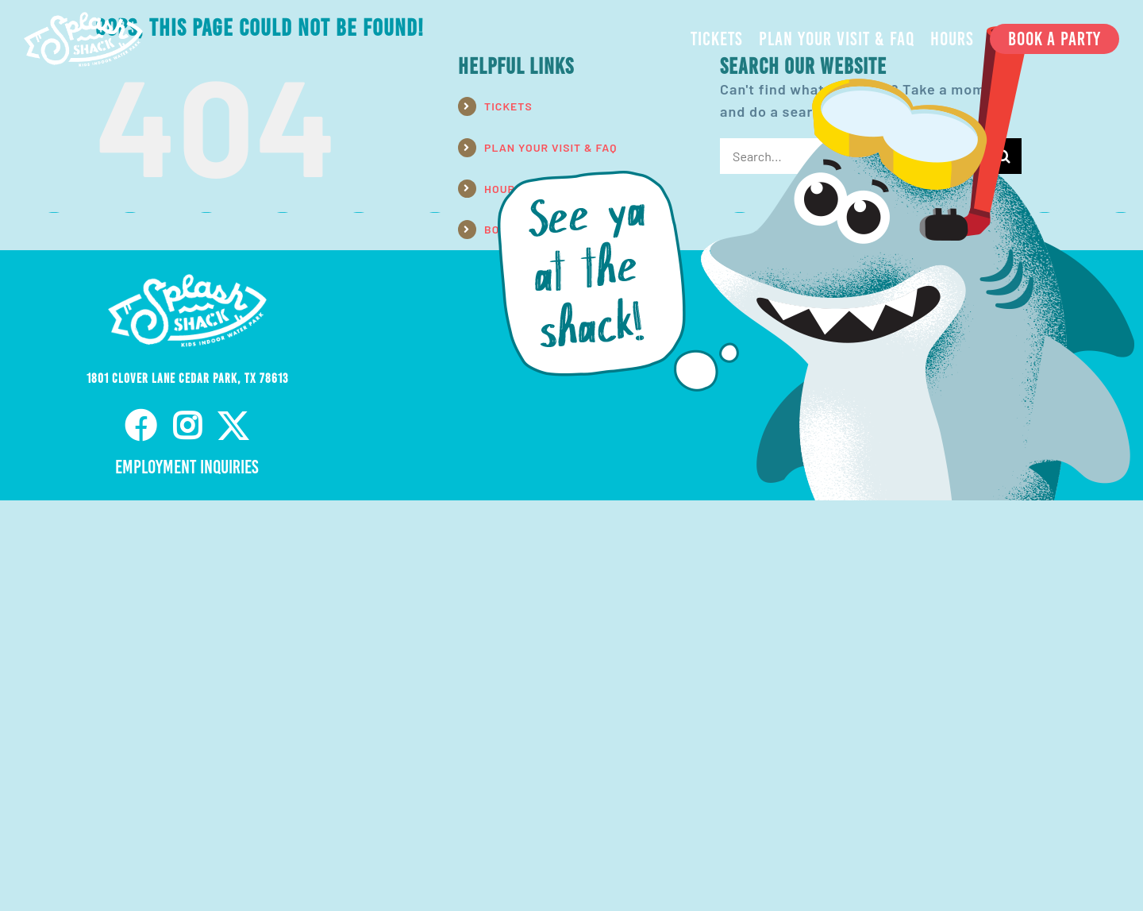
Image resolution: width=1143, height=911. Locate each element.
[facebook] (141, 426)
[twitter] (233, 426)
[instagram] (187, 426)
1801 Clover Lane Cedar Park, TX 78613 (187, 378)
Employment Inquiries (187, 467)
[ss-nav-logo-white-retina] (83, 19)
